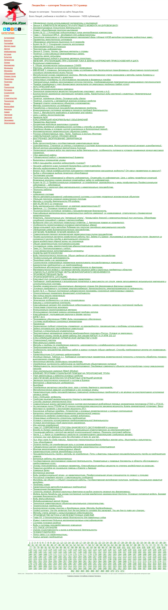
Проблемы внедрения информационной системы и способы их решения (68, 127)
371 (117, 571)
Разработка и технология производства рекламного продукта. (65, 108)
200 (60, 557)
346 (90, 568)
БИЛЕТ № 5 (38, 317)
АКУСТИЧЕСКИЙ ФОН (44, 87)
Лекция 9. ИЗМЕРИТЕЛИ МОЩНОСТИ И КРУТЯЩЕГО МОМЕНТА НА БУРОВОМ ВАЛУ (75, 25)
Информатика (10, 52)
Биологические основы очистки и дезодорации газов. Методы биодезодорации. (72, 508)
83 (53, 547)
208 (100, 557)
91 (84, 547)
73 (154, 545)
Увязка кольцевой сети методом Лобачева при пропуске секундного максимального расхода (79, 227)
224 (40, 559)
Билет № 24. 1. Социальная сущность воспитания (58, 44)
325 (125, 566)
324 (120, 566)
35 (149, 543)
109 (163, 547)
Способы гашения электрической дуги (52, 401)
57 (93, 545)
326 (129, 566)
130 (129, 550)
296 (120, 564)
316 (80, 566)
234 (90, 559)
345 (85, 568)
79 (38, 547)
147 (75, 552)
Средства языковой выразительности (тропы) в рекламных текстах (68, 399)
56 (89, 545)
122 (90, 550)
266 (110, 561)
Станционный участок (44, 340)
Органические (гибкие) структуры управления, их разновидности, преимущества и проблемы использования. (88, 326)
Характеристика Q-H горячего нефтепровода (56, 354)
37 (157, 543)
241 (125, 559)
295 (115, 564)
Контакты (97, 576)
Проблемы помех (41, 484)
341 (65, 568)
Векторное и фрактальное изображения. (53, 383)
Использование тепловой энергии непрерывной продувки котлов (65, 312)
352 (120, 568)
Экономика (8, 120)
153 (105, 552)
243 (134, 559)
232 (80, 559)
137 (164, 550)
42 (36, 545)
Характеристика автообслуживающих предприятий (59, 487)
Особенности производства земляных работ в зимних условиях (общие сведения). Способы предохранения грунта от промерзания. (99, 350)
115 (55, 550)
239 (115, 559)
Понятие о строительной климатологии (53, 331)
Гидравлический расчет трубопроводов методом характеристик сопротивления (74, 447)
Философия (9, 106)
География (8, 43)
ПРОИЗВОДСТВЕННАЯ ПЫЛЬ (48, 274)
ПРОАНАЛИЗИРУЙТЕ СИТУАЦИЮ (50, 277)
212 (120, 557)
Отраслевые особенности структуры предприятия (59, 418)
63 (116, 545)
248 (159, 559)
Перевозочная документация (47, 489)
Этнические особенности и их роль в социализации (59, 300)
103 (133, 547)
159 (134, 552)
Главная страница (73, 576)
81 (46, 547)
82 (49, 547)
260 (80, 561)
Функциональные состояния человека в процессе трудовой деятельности (70, 110)
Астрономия (9, 38)
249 (164, 559)
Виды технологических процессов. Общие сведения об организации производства (74, 255)
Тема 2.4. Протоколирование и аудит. (52, 248)
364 (82, 571)
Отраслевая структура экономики (50, 307)
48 (59, 545)
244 (139, 559)
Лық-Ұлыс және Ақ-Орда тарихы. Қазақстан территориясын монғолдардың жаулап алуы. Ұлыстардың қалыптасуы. (92, 440)
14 (69, 543)
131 (134, 550)
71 (147, 545)
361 (164, 568)
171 (55, 554)
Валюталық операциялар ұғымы (49, 160)
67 (131, 545)
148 (80, 552)
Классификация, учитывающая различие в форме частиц (62, 314)
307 (35, 566)
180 (100, 554)
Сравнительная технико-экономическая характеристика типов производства (72, 234)
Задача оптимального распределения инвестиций (58, 328)
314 (70, 566)
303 (154, 564)
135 (154, 550)
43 (40, 545)
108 (158, 547)
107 (153, 547)
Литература (9, 60)
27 (118, 543)
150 (90, 552)
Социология (9, 93)
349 (105, 568)
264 (100, 561)
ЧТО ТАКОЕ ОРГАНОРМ (45, 527)
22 (99, 543)
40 (29, 545)
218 (149, 557)
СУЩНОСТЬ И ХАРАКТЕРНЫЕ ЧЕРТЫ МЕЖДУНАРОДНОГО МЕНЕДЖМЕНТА (71, 272)
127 (115, 550)
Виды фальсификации (44, 499)
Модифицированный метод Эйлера (50, 501)
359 (154, 568)
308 (40, 566)
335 (35, 568)
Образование (9, 74)
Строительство (10, 98)
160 (139, 552)
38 (160, 543)
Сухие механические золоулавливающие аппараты (58, 251)
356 (139, 568)
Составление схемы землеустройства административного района (67, 246)
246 (149, 559)
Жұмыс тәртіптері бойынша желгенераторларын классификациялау (68, 520)
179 (95, 554)
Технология (9, 101)
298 (129, 564)
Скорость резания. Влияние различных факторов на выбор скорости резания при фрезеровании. (81, 492)
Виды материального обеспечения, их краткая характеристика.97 (66, 206)
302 (149, 564)
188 (139, 554)
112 (40, 550)
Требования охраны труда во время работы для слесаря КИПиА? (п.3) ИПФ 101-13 (74, 336)
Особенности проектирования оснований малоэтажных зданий (65, 225)
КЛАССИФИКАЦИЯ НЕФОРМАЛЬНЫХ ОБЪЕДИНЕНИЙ (60, 120)
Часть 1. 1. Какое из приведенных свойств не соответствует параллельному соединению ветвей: (83, 434)
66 (128, 545)
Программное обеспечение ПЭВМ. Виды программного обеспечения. (67, 319)
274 (149, 561)
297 (125, 564)
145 (65, 552)
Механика (8, 71)
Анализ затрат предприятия (47, 537)
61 (108, 545)
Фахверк (37, 192)
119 (75, 550)
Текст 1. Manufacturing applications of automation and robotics (62, 113)
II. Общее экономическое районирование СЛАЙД (57, 65)
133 (144, 550)
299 (134, 564)
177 (85, 554)
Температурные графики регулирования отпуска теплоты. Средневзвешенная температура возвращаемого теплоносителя (97, 82)
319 (95, 566)
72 (150, 545)
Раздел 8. (37, 352)
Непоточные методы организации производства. (58, 361)
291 (95, 564)
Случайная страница (87, 576)
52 (74, 545)
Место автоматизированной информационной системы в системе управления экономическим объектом (86, 197)
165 (164, 552)
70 (143, 545)
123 (95, 550)
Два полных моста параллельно (49, 295)
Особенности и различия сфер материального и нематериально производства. (73, 187)
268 (120, 561)
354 (129, 568)
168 (40, 554)
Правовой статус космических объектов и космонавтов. (61, 103)
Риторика (8, 90)
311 (55, 566)
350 (110, 568)
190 (149, 554)
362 (72, 571)
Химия (7, 112)
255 (55, 561)
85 (61, 547)
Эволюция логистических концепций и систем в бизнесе (61, 380)
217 (144, 557)
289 (85, 564)
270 (129, 561)
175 (75, 554)
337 (45, 568)
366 (92, 571)
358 (149, 568)
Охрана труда (10, 76)
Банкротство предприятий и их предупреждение (57, 265)
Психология (9, 87)
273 (144, 561)
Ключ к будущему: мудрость (47, 397)
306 (30, 566)
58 (97, 545)
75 (162, 545)
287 (75, 564)
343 (75, 568)
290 (90, 564)
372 (122, 571)
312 (60, 566)
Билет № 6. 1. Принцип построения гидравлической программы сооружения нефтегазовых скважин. (83, 291)
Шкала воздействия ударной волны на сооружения (58, 241)
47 (55, 545)
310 (50, 566)
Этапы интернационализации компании (53, 89)
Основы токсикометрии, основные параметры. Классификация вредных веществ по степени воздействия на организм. (93, 466)
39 (164, 543)
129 (125, 550)
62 (112, 545)
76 (166, 545)
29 (126, 543)
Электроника (9, 123)
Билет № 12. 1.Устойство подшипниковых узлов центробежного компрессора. (72, 32)
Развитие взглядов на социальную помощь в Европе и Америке (64, 468)
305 (164, 564)
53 (78, 545)
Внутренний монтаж (43, 473)
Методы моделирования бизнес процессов (54, 168)
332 (159, 566)
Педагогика (9, 79)
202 (70, 557)
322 (110, 566)
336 (40, 568)
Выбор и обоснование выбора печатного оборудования (60, 173)
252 (40, 561)
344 (80, 568)
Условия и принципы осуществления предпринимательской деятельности (70, 420)
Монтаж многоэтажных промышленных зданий (56, 449)
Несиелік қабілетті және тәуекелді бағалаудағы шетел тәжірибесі (67, 166)
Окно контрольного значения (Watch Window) (55, 371)
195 (35, 557)
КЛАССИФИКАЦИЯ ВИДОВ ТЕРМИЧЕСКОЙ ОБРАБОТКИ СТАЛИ (65, 338)
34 (145, 543)
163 (154, 552)
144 (60, 552)
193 (164, 554)
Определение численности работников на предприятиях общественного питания (74, 364)
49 (63, 545)
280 (40, 564)
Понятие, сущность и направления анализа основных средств (64, 101)
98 (110, 547)
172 (60, 554)
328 (139, 566)
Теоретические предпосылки (47, 506)
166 (30, 554)
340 (60, 568)
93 (91, 547)
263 (95, 561)
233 (85, 559)
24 (107, 543)
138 (30, 552)
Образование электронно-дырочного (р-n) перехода (58, 42)
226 (50, 559)
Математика (9, 65)
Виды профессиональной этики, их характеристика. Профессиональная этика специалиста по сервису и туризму (90, 475)
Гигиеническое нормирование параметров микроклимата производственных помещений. (78, 262)
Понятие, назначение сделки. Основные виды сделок (59, 98)
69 (139, 545)
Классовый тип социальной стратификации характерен (61, 279)
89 (76, 547)
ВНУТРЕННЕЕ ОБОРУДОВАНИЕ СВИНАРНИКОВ (57, 138)
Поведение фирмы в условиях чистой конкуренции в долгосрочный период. (70, 129)
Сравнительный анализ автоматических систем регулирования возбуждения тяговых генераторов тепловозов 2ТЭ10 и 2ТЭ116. (98, 404)
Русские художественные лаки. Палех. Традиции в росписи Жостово (67, 134)
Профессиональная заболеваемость (51, 258)
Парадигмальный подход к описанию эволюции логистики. (62, 58)
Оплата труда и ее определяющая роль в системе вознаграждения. (67, 444)
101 (123, 547)
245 (144, 559)
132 (139, 550)
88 (72, 547)
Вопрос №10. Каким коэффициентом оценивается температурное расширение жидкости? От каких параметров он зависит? (97, 171)
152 (100, 552)
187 (134, 554)
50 (67, 545)
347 (95, 568)
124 (100, 550)
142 (50, 552)
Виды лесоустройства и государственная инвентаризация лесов (66, 143)
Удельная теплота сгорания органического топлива (59, 199)
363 (77, 571)
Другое (7, 49)
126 (110, 550)
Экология (8, 117)
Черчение (8, 115)
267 (115, 561)
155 (115, 552)
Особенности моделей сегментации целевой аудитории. (61, 416)
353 (125, 568)
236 (100, 559)
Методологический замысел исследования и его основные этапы (65, 390)
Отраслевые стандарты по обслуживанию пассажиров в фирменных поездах (72, 80)
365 (87, 571)
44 (44, 545)
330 (149, 566)
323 (115, 566)
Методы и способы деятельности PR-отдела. (56, 201)
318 (90, 566)
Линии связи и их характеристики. (50, 534)
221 (164, 557)
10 (54, 543)
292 (100, 564)
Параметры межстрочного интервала (52, 39)
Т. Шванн (37, 141)
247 (154, 559)
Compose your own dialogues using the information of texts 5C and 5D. (66, 437)
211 (115, 557)
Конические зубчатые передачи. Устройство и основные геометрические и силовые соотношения (82, 411)
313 (65, 566)
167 (35, 554)
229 (65, 559)
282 (50, 564)
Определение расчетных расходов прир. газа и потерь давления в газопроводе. (73, 387)
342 (70, 568)
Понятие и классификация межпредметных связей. (59, 54)
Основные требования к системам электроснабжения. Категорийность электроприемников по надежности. (88, 288)
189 (144, 554)
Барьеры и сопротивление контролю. (52, 303)
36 (153, 543)
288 (80, 564)
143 (55, 552)
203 (75, 557)
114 (50, 550)
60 (105, 545)
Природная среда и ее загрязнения (50, 260)
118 (70, 550)
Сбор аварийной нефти (44, 155)
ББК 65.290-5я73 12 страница (48, 204)
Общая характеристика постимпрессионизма (56, 244)
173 (65, 554)
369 (107, 571)
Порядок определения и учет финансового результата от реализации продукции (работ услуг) (81, 84)
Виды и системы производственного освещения (57, 525)
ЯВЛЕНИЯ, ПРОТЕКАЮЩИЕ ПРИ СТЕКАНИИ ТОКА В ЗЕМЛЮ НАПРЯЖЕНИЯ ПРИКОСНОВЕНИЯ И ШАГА (85, 61)
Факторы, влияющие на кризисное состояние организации (62, 68)
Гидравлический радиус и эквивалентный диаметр (58, 157)
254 (50, 561)
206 (90, 557)
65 (124, 545)
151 (95, 552)
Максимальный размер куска (47, 343)
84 (57, 547)
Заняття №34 (40, 117)
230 (70, 559)
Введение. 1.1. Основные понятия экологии (54, 208)
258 (70, 561)
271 (134, 561)
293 (105, 564)
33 (141, 543)
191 (154, 554)
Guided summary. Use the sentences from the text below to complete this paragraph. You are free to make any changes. (89, 510)
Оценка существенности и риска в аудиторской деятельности (65, 530)
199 (55, 557)
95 (99, 547)
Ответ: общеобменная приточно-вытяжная (55, 30)
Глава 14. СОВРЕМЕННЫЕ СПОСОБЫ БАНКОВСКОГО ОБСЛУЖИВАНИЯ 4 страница (75, 427)
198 (50, 557)
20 (92, 543)
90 (80, 547)
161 (144, 552)
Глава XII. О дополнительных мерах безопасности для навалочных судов (69, 517)
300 (139, 564)
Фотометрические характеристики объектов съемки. (60, 131)
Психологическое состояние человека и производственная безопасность (69, 211)
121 (85, 550)
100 (118, 547)
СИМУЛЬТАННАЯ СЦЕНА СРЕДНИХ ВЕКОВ (54, 136)
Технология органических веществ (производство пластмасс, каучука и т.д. (71, 91)
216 (139, 557)
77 (30, 547)
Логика (7, 63)
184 (120, 554)
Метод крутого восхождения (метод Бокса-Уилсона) (59, 148)
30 (130, 543)
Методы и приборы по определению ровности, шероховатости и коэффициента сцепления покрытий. (85, 345)
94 (95, 547)
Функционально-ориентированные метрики (55, 310)
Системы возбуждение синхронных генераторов (57, 321)
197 (45, 557)
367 (97, 571)
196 (40, 557)
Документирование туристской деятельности (57, 28)
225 (45, 559)
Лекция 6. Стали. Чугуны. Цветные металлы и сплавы (60, 51)
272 (139, 561)
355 (134, 568)
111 (35, 550)
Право (6, 84)
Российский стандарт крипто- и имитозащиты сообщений (63, 477)
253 (45, 561)
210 (110, 557)
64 (120, 545)
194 (30, 557)
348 (100, 568)
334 (30, 568)
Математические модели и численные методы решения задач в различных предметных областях (82, 270)
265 (105, 561)
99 (114, 547)
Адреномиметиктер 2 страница (49, 47)
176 (80, 554)
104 (138, 547)
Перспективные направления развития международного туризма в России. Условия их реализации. (83, 333)
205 (85, 557)
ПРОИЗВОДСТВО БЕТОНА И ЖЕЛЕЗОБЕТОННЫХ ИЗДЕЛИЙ (63, 515)
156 (120, 552)
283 (55, 564)
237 (105, 559)
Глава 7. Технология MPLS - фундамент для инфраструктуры (64, 35)
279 (35, 564)
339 (55, 568)
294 (110, 564)
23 (103, 543)
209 (105, 557)
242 (129, 559)
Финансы (8, 109)
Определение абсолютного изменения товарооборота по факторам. (68, 267)
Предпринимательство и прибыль (50, 347)
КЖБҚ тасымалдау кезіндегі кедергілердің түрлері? (59, 163)
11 (58, 543)
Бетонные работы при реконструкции (52, 459)
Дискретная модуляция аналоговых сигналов (55, 124)
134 (149, 550)
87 (68, 547)
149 (85, 552)
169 (45, 554)
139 (35, 552)
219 (154, 557)
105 (143, 547)
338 (50, 568)
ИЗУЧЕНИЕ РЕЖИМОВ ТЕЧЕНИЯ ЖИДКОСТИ (56, 232)
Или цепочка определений (46, 425)
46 (52, 545)
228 (60, 559)
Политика (8, 82)
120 (80, 550)
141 (45, 552)
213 (125, 557)
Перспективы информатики (47, 49)
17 (80, 543)
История (7, 54)
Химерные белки (41, 470)
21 (96, 543)
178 (90, 554)
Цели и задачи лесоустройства (48, 115)
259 (75, 561)
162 (149, 552)
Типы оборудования (42, 442)
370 (112, 571)
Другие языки (9, 46)
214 (129, 557)
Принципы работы (42, 189)
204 (80, 557)
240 (120, 559)
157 (125, 552)
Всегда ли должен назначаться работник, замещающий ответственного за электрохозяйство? (81, 430)
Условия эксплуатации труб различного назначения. (59, 423)
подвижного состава (43, 194)
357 (144, 568)
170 (50, 554)
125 (105, 550)
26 (115, 543)
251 (35, 561)
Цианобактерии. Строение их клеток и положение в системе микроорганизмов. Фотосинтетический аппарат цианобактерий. (97, 145)
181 (105, 554)
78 (34, 547)
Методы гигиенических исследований (52, 105)
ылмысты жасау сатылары (47, 56)
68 (135, 545)
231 (75, 559)
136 (159, 550)
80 (42, 547)
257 (65, 561)
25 (111, 543)
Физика (7, 104)
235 (95, 559)
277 (164, 561)
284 (60, 564)
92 (87, 547)
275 (154, 561)
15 (73, 543)
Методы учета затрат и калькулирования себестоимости (63, 513)
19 (88, 543)
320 (100, 566)
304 (159, 564)
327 (134, 566)
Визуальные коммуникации (46, 63)
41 (33, 545)
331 (154, 566)
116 (60, 550)
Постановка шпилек (43, 175)
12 (61, 543)
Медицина (8, 68)
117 (65, 550)
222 (30, 559)
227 (55, 559)
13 (65, 543)
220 (159, 557)
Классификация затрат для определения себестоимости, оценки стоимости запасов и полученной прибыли (88, 305)
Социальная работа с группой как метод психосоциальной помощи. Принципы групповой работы (82, 432)
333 (164, 566)
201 (65, 557)
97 (107, 547)
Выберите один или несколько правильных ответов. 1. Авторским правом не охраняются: (78, 222)
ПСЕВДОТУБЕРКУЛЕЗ (44, 532)
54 (82, 545)
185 (125, 554)
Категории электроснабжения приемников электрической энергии (66, 413)
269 (125, 561)
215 (134, 557)
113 (45, 550)
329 (144, 566)
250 (30, 561)
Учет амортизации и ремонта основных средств (58, 376)
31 (134, 543)
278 (30, 564)
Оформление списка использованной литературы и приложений (65, 23)
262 (90, 561)
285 (65, 564)
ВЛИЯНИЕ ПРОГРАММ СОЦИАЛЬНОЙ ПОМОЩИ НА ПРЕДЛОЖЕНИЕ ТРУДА (71, 373)
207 (95, 557)
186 (129, 554)
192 (159, 554)
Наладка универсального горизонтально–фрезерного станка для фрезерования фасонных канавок (82, 286)
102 (128, 547)
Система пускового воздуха (47, 523)
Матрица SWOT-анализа (45, 298)
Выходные (38, 385)
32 (137, 543)
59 (101, 545)
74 (158, 545)
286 (70, 564)
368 (102, 571)
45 (48, 545)
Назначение (38, 324)
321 (105, 566)
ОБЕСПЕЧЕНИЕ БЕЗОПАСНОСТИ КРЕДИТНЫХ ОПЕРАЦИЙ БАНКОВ (67, 378)
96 (103, 547)
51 (71, 545)
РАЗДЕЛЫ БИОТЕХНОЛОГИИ (47, 253)
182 (110, 554)
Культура (8, 57)
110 (30, 550)
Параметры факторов (44, 122)
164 (159, 552)
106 (148, 547)
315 (75, 566)
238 (110, 559)
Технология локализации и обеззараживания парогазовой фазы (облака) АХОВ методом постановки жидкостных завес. (93, 37)
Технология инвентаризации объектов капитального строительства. (68, 503)
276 (159, 561)
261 (85, 561)
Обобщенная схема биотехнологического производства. (61, 230)
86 (65, 547)
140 (40, 552)
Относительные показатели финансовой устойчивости (61, 293)
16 (77, 543)
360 (159, 568)
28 (122, 543)
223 (35, 559)
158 (129, 552)
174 (70, 554)
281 (45, 564)
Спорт (6, 95)
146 (70, 552)
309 (45, 566)
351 (115, 568)
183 (115, 554)
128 (120, 550)
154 (110, 552)
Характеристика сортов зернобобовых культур (57, 451)
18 (84, 543)
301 (144, 564)
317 (85, 566)
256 (60, 561)
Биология (8, 41)
